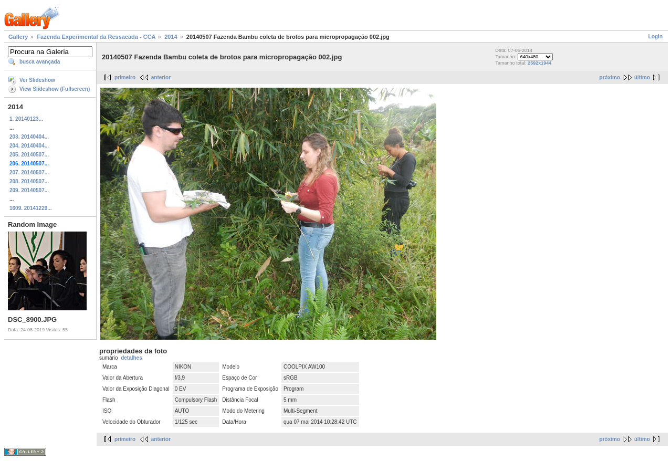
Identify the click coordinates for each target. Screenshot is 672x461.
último (642, 77)
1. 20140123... (26, 119)
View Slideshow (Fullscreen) (54, 89)
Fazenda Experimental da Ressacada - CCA (96, 37)
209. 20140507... (29, 190)
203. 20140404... (29, 137)
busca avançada (39, 62)
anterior (161, 77)
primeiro (124, 77)
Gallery (18, 37)
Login (655, 36)
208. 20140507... (29, 181)
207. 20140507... (29, 172)
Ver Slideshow (37, 80)
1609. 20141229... (30, 208)
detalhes (131, 358)
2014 (170, 37)
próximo (610, 77)
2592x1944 (539, 63)
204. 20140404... (29, 146)
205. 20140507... (29, 155)
